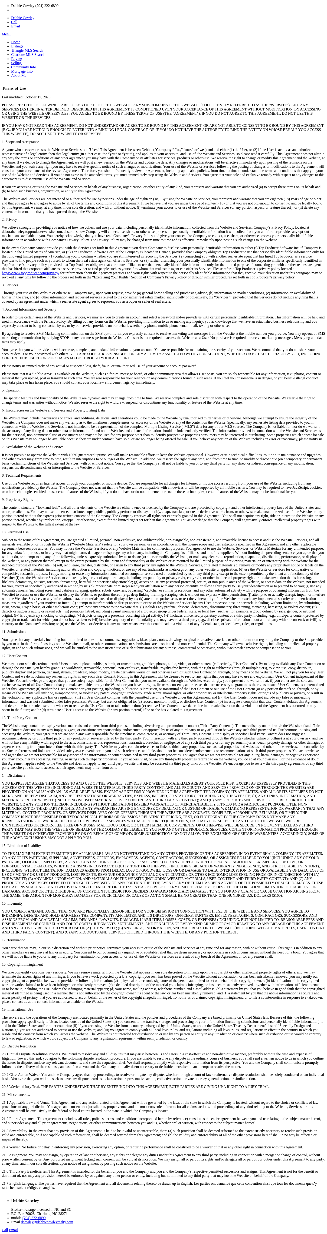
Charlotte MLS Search (28, 55)
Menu (6, 34)
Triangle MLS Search (27, 50)
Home (15, 42)
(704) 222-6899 (34, 1218)
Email (15, 26)
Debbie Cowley (22, 18)
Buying (16, 59)
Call (14, 22)
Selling (16, 63)
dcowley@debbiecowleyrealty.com (47, 1222)
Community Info (23, 67)
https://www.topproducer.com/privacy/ (30, 273)
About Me (18, 75)
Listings (17, 46)
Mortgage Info (22, 71)
